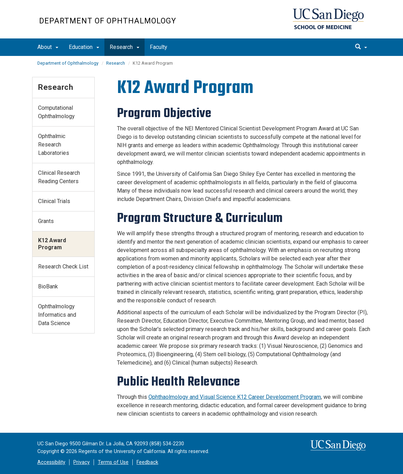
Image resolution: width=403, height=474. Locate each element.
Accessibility (51, 462)
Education (84, 47)
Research (124, 47)
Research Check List (63, 266)
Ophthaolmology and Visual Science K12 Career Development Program (234, 397)
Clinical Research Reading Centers (59, 177)
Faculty (158, 47)
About (47, 47)
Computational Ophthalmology (56, 112)
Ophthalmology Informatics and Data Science (57, 314)
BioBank (48, 286)
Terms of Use (113, 462)
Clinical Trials (54, 201)
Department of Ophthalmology (107, 20)
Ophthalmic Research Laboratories (53, 144)
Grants (46, 221)
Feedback (147, 462)
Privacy (81, 462)
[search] (361, 47)
